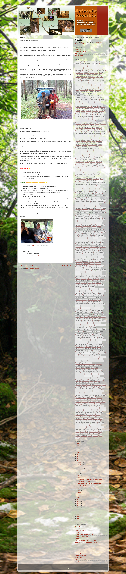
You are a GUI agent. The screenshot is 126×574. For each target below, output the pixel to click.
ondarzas (100, 337)
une (84, 416)
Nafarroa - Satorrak (79, 557)
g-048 (77, 191)
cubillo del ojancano (81, 148)
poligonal (98, 354)
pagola (84, 346)
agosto (80, 471)
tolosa (95, 395)
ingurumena (79, 227)
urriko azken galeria (94, 420)
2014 (78, 503)
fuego (97, 189)
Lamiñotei (89, 280)
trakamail (78, 401)
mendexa (100, 310)
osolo (86, 342)
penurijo (78, 352)
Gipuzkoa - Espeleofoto (80, 546)
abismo (88, 63)
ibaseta (101, 221)
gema (91, 204)
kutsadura (96, 276)
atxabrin (96, 108)
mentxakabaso (89, 314)
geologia (95, 204)
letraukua (95, 291)
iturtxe (99, 240)
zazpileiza (82, 431)
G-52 (105, 191)
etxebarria (92, 176)
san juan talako (80, 374)
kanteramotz (87, 255)
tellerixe (99, 393)
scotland (95, 380)
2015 (78, 501)
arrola (77, 99)
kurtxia (99, 274)
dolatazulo (86, 155)
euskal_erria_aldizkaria (82, 182)
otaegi (90, 342)
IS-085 (103, 231)
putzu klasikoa (94, 359)
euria (101, 178)
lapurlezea (84, 282)
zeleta (100, 431)
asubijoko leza (94, 104)
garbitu (84, 199)
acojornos (98, 65)
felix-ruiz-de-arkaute (81, 187)
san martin (88, 374)
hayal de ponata (94, 214)
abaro (99, 61)
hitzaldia (78, 218)
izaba (77, 244)
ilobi (93, 225)
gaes (94, 193)
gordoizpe (78, 212)
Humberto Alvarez (94, 218)
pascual (94, 348)
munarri (85, 323)
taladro (101, 391)
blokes (98, 133)
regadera (99, 365)
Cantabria (99, 142)
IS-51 (93, 235)
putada (87, 359)
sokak (104, 384)
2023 (78, 450)
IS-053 (96, 231)
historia (94, 216)
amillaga (78, 78)
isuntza (95, 238)
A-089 (82, 61)
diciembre (80, 462)
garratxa (103, 199)
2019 (78, 458)
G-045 (101, 189)
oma (91, 333)
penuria (102, 350)
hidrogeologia (80, 216)
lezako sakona (88, 293)
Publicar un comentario (27, 259)
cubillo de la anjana (93, 146)
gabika (82, 193)
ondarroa (94, 337)
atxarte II (88, 110)
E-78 (80, 157)
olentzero (78, 333)
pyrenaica (78, 361)
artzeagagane (84, 102)
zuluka (77, 437)
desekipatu (78, 153)
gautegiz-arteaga (85, 201)
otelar (95, 342)
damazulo (84, 150)
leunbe (100, 291)
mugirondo (79, 323)
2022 (78, 452)
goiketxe (103, 208)
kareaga (84, 259)
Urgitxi (95, 418)
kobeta (77, 272)
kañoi (97, 255)
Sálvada (78, 371)
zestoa (77, 433)
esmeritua (101, 167)
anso (102, 80)
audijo (90, 114)
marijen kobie (98, 306)
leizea (82, 286)
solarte (83, 386)
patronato (96, 350)
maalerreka (96, 297)
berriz (83, 131)
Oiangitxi (93, 329)
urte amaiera (86, 422)
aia (90, 70)
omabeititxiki (96, 333)
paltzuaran (88, 348)
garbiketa (78, 199)
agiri (80, 70)
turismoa (78, 403)
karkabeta (90, 259)
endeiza (87, 161)
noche (94, 327)
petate (96, 352)
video (77, 429)
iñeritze (94, 227)
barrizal (92, 121)
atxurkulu (100, 112)
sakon (94, 369)
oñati (77, 339)
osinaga (103, 339)
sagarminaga (79, 369)
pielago (81, 354)
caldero (83, 142)
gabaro (78, 193)
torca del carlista (81, 399)
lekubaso (101, 289)
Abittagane (79, 65)
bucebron (98, 136)
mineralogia (102, 316)
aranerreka (94, 87)
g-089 (87, 191)
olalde (97, 331)
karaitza (83, 257)
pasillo (99, 348)
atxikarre (101, 110)
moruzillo (89, 320)
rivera (88, 367)
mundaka (90, 323)
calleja (89, 142)
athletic (100, 106)
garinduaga (90, 199)
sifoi (91, 382)
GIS (85, 208)
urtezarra (94, 422)
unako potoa (79, 416)
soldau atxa (90, 386)
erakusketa (99, 161)
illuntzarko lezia (86, 225)
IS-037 (92, 231)
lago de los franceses (82, 278)
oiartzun (99, 329)
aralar (98, 85)
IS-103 (80, 233)
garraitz (97, 199)
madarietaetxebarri (81, 299)
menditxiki (94, 312)
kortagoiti (98, 272)
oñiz (80, 339)
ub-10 (77, 412)
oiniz (77, 331)
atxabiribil (90, 108)
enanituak (91, 159)
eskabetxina (82, 167)
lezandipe (95, 293)
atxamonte (103, 108)
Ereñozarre (79, 165)
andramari (85, 80)
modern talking (97, 318)
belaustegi (92, 129)
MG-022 (77, 316)
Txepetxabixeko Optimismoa (84, 481)
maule (102, 308)
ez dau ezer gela (80, 184)
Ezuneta (93, 184)
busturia (94, 140)
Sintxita (89, 384)
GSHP (89, 212)
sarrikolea (94, 378)
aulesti (95, 114)
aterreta (94, 106)
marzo (79, 490)
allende (92, 74)
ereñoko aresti (92, 163)
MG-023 (81, 316)
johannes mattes (94, 246)
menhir (100, 312)
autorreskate (79, 116)
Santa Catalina (79, 376)
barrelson (87, 121)
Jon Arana (103, 246)
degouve (100, 150)
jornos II (89, 248)
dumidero (97, 155)
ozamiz (100, 344)
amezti (101, 76)
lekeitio (92, 286)
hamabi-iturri (79, 214)
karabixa (78, 257)
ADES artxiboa (79, 68)
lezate (77, 295)
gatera (77, 201)
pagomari (89, 346)
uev (101, 412)
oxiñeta (95, 344)
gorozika (84, 212)
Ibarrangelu (81, 221)
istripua (90, 238)
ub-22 (84, 412)
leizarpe (78, 286)
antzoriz (91, 82)
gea (87, 204)
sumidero (92, 388)
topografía (86, 397)
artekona (102, 99)
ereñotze (100, 163)
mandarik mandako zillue (82, 303)
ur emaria (89, 416)
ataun (101, 104)
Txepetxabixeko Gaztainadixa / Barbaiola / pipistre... (90, 479)
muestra (95, 320)
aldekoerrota (79, 74)
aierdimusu (95, 70)
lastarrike (85, 284)
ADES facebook (79, 55)
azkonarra (85, 119)
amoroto (83, 78)
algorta (86, 74)
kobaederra (100, 265)
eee (91, 157)
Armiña (98, 95)
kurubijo (89, 276)
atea (89, 106)
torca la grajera (91, 399)
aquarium (78, 85)
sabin (96, 367)
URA (94, 416)
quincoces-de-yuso (93, 361)
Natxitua (86, 327)
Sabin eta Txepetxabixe (83, 485)
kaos (101, 255)
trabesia (99, 399)
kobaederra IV (96, 267)
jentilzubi (86, 246)
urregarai (78, 420)
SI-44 (77, 382)
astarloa (91, 102)
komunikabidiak (90, 272)
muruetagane (85, 325)
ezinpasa (88, 184)
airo (104, 70)
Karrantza (86, 261)
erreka (95, 165)
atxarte (83, 110)
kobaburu (93, 265)
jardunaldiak (96, 244)
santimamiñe (86, 378)
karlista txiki (97, 259)
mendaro (87, 310)
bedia (93, 127)
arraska (99, 97)
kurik (95, 274)
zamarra (88, 429)
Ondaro (78, 337)
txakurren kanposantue (82, 405)
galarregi (99, 193)
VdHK (88, 427)
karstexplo (77, 549)
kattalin (78, 265)
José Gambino (97, 248)
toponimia (92, 397)
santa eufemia (88, 376)
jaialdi (90, 244)
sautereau (85, 380)
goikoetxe (85, 210)
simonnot (78, 384)
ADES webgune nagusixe (81, 51)
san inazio (92, 371)
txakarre (97, 403)
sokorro (78, 386)
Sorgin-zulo (85, 388)
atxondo (78, 112)
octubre (80, 466)
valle (84, 427)
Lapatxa (78, 282)
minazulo (95, 316)
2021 (78, 454)
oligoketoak (85, 333)
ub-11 (80, 412)
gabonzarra (88, 193)
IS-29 (102, 233)
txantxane (93, 405)
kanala (85, 252)
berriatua (78, 131)
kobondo (82, 272)
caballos (100, 140)
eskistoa (95, 167)
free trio (92, 189)
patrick (90, 350)
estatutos (96, 174)
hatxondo (86, 214)
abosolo (85, 65)
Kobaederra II (79, 267)
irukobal (82, 231)
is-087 (77, 233)
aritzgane (91, 91)
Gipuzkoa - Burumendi (80, 544)
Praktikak (96, 356)
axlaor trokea (97, 116)
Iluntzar (98, 225)
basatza (88, 123)
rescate (83, 367)
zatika (77, 431)
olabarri (91, 331)
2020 (78, 456)
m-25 (91, 297)
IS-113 (84, 233)
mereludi (96, 314)
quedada (84, 361)
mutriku (92, 325)
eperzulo (92, 161)
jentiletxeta (79, 246)
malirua (85, 301)
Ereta (84, 165)
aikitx (100, 70)
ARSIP (91, 99)
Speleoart (77, 53)
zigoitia (82, 433)
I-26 (76, 221)
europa (78, 180)
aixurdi (86, 72)
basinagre (101, 123)
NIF (90, 327)
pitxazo (92, 354)
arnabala (84, 97)
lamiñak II (83, 280)
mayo (79, 477)
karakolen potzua (92, 257)
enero (79, 494)
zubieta (90, 435)
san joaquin (99, 371)
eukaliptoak (96, 178)
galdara (84, 195)
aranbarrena (86, 87)
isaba (96, 235)
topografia (79, 397)
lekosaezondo (94, 289)
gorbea (103, 210)
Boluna (103, 133)
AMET (97, 76)
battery (81, 127)
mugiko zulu (102, 320)
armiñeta (78, 97)
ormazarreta (86, 339)
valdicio (98, 424)
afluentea (94, 68)
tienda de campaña (87, 395)
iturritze (78, 240)
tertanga (78, 395)
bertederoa (89, 131)
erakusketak (79, 163)
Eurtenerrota (92, 180)
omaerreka (79, 335)
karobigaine (79, 261)
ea (82, 157)
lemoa (77, 291)
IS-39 (77, 235)
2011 (78, 509)
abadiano (94, 61)
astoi (84, 104)
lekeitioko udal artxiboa (82, 289)
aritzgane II (98, 91)
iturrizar (84, 240)
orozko (93, 339)
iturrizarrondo (92, 240)
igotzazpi (92, 223)
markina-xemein (85, 308)
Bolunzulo (78, 136)
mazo (77, 310)
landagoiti (96, 280)
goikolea (97, 210)
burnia (88, 138)
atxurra (78, 114)
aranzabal (78, 89)
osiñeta (81, 342)
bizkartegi (92, 133)
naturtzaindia (79, 327)
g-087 (84, 191)
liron (101, 295)
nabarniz (103, 325)
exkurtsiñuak (93, 182)
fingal (94, 187)
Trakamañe (92, 401)
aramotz (103, 85)
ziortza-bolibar (93, 433)
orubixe (98, 339)
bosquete (91, 136)
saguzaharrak (88, 369)
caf (104, 140)
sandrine (101, 374)
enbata (96, 159)
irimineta (100, 229)
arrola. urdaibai (85, 99)
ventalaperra (94, 427)
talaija (77, 393)
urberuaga (79, 418)
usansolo (93, 424)
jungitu (85, 250)
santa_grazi (96, 376)
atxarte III (95, 110)
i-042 (101, 218)
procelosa (103, 356)
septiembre (81, 468)
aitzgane (78, 72)
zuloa (100, 435)
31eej (79, 61)
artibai (77, 102)
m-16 (88, 297)
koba (88, 265)
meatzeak (81, 310)
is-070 (100, 231)
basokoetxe (85, 125)
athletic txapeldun (81, 108)
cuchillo (90, 148)
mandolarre (84, 306)
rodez (92, 367)
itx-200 (86, 242)
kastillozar (79, 263)
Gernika (98, 206)
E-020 (102, 155)
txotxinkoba (87, 410)
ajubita (91, 72)
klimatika (83, 265)
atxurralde (84, 114)
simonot (84, 384)
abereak (83, 63)
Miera (90, 316)
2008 (78, 516)
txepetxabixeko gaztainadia (91, 408)
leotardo (82, 291)
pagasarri (78, 346)
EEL (93, 157)
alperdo (78, 76)
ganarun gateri (100, 195)
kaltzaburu (79, 252)
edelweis (86, 157)
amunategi (90, 78)
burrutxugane (95, 138)
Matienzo (97, 308)
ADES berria (87, 68)
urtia (77, 424)
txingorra (103, 408)
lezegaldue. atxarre (89, 295)
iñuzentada (89, 229)
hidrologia (88, 216)
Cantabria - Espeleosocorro (81, 536)
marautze (91, 306)
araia (93, 85)
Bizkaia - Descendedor (80, 530)
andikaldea (100, 78)
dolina (92, 155)
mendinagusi (79, 312)
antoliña (78, 82)
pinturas (86, 354)
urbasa (98, 416)
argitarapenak (84, 91)
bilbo (77, 133)
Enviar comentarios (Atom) (32, 268)
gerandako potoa (90, 206)
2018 (78, 460)
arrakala (93, 97)
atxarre (78, 110)
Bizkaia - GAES (79, 532)
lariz (89, 282)
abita (92, 63)
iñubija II (78, 229)
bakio (90, 119)
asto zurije (79, 104)
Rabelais (101, 361)
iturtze (78, 242)
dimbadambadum (100, 153)
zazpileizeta (89, 431)
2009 (78, 514)
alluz (96, 74)
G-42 (98, 191)
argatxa (101, 89)
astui (88, 104)
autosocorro (88, 116)
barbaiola (101, 119)
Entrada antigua (66, 265)
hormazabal (84, 218)
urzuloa (87, 424)
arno (89, 97)
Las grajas (78, 284)
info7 (102, 225)
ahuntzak (85, 70)
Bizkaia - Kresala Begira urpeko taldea (84, 534)
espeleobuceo (85, 170)
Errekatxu (101, 165)
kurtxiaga (78, 276)
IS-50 (90, 235)
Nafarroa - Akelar (79, 551)
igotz (87, 223)
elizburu (84, 159)
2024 (78, 448)
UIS (96, 414)
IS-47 (80, 235)
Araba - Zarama (79, 526)
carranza (84, 144)
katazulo (91, 263)
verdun (101, 427)
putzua (101, 359)
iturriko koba (102, 238)
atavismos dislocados (82, 106)
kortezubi (78, 274)
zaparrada (94, 429)
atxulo (95, 112)
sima (99, 382)
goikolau (91, 210)
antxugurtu (84, 82)
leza (104, 291)
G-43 (101, 191)
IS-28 (98, 233)
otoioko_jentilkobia (81, 344)
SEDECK (101, 380)
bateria (97, 125)
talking (82, 393)
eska (77, 167)
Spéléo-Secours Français (81, 559)
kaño (93, 255)
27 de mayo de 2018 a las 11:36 (31, 255)
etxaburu (85, 176)
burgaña (78, 138)
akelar (96, 72)
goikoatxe (78, 210)
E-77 (77, 157)
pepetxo (91, 352)
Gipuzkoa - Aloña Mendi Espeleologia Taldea (86, 542)
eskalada (89, 167)
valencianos (79, 427)
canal (93, 142)
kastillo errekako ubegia (97, 261)
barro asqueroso (80, 123)
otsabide (90, 344)
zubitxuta (95, 435)
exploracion (101, 182)
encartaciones (80, 161)
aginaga (100, 68)
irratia (77, 231)
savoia (90, 380)
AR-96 (83, 85)
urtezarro (101, 422)
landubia (102, 280)
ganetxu (83, 197)
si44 (80, 382)
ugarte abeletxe (90, 414)
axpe (103, 116)
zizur (100, 433)
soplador (102, 386)
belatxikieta (84, 129)
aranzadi (84, 89)
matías (92, 308)
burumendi (103, 138)
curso (100, 148)
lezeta (97, 295)
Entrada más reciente (27, 265)
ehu (100, 157)
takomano (96, 391)
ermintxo (89, 165)
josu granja (79, 250)
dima (93, 153)
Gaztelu (93, 201)
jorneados (79, 248)
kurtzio (84, 276)
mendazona (94, 310)
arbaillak (90, 89)
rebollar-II (89, 363)
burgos (83, 138)
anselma (97, 80)
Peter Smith (102, 352)
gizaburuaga (90, 208)
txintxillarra (79, 410)
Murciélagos (97, 323)
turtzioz (84, 403)
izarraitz (81, 244)
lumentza (83, 297)
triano (103, 401)
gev (82, 208)
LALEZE (99, 278)
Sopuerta (78, 388)
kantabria (90, 252)
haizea (103, 212)
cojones (78, 146)
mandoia (78, 306)
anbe (95, 78)
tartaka (87, 393)
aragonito (88, 85)
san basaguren (85, 371)
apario (96, 82)
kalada (101, 250)
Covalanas (84, 146)
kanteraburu (79, 255)
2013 (78, 505)
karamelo (78, 259)
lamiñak (78, 280)
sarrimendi (101, 378)
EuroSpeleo (83, 180)
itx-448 (90, 242)
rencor (78, 367)
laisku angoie (93, 278)
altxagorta (84, 76)
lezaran (101, 293)
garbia (98, 197)
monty (84, 320)
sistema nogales (96, 384)
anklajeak (91, 80)
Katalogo (85, 263)
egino (96, 157)
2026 (78, 443)
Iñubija (99, 227)
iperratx (95, 229)
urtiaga (81, 424)
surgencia (98, 388)
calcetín (78, 142)
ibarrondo (95, 221)
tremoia (98, 401)
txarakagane (100, 405)
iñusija (83, 229)
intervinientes (87, 227)
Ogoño (88, 329)
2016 (78, 499)
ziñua (86, 433)
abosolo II (91, 65)
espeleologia (79, 172)
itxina (98, 242)
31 (76, 61)
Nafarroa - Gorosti (79, 553)
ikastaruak (99, 223)
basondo (92, 125)
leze (81, 295)
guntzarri (95, 212)
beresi (97, 129)
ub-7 (98, 412)
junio (79, 475)
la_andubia (103, 276)
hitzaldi (99, 216)
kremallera (85, 274)
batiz (77, 127)
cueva (95, 148)
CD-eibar (100, 144)
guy (100, 212)
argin (77, 91)
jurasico (90, 250)
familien (99, 184)
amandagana (91, 76)
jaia (86, 244)
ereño (85, 163)
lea (96, 284)
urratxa (100, 418)
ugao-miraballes (80, 414)
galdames (78, 195)
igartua (82, 223)
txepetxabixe (79, 408)
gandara (78, 197)
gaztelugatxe (100, 201)
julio (79, 473)
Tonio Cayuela (101, 395)
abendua (78, 63)
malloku (90, 301)
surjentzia (78, 391)
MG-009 (102, 314)
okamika (86, 331)
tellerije (93, 393)
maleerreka (79, 301)
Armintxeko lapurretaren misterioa (85, 95)
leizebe (87, 286)
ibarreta (88, 221)
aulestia (100, 114)
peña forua (84, 352)
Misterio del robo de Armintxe (84, 318)
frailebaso (86, 189)
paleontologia (80, 348)
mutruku (97, 325)
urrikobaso (79, 422)
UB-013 (99, 410)
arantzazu (102, 87)
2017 (78, 497)
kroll (91, 274)
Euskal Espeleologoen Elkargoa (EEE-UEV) (85, 540)
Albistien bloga (78, 49)
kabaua (96, 250)
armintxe (90, 93)
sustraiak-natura (87, 391)
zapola (100, 429)
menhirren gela (80, 314)
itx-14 (82, 242)
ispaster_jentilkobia (81, 238)
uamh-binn (94, 410)
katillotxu (98, 263)
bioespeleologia (83, 133)
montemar (78, 320)
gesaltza (78, 208)
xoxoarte (82, 429)
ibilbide (77, 223)
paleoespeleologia (98, 346)
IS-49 (86, 235)
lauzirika (91, 284)
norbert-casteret (81, 329)
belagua (78, 129)
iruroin (88, 231)
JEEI (102, 244)
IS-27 (95, 233)
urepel (90, 418)
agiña (77, 70)
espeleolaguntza (94, 170)
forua (98, 187)
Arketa (85, 93)
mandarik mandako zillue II (97, 303)
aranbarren (79, 87)
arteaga (96, 99)
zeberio (96, 431)
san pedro (95, 374)
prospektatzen (80, 359)
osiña (77, 342)
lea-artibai (101, 284)
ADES (82, 42)
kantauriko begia (98, 252)
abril (79, 488)
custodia (78, 150)
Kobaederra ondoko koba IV (83, 269)
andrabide (78, 80)
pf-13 (77, 354)
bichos (103, 131)
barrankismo (79, 121)
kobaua (98, 269)
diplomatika (79, 155)
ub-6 (95, 412)
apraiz (101, 82)
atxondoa (83, 112)
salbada (99, 369)
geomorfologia (80, 206)
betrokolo (97, 131)
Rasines (83, 363)
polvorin (78, 356)
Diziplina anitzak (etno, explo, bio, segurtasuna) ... (90, 483)
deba (95, 150)
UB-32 (88, 412)
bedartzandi (87, 127)
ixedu (102, 242)
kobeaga (103, 269)
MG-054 (86, 316)
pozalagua (89, 356)
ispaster (101, 235)
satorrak (78, 380)
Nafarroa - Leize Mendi (80, 555)
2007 (78, 518)
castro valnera (92, 144)
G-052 (80, 191)
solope (96, 386)
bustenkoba (79, 140)
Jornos (84, 248)
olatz (101, 331)
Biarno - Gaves (78, 528)
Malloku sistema (98, 301)
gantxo (89, 197)
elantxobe (78, 159)
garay (93, 197)
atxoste (89, 112)
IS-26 (92, 233)
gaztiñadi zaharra (81, 204)
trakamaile (85, 401)
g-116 (95, 191)
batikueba (103, 125)
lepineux (88, 291)
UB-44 (91, 412)
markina (78, 308)
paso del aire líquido (81, 350)
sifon (95, 382)
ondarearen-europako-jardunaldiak (93, 335)
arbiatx (96, 89)
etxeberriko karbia (81, 178)
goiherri (97, 208)
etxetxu (89, 178)
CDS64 (77, 538)
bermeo (102, 129)
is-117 (88, 233)
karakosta (101, 257)
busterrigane (87, 140)
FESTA (89, 187)
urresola (85, 420)
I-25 (104, 218)
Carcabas (78, 144)
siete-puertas (85, 382)
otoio (99, 342)
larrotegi (98, 282)
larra (93, 282)
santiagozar (79, 378)
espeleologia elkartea (90, 172)
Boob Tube (85, 136)
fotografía (79, 189)
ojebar (81, 331)
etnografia (79, 176)
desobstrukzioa (86, 153)
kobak (93, 269)
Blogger (68, 568)
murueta (78, 325)
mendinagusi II (87, 312)
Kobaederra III (88, 267)
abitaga (97, 63)
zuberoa (78, 435)
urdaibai (85, 418)
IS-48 (83, 235)
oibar (104, 329)
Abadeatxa (88, 61)
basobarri (78, 125)
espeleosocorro (80, 174)
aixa (82, 72)
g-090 (91, 191)
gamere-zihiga (91, 195)
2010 (78, 512)
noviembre (80, 464)
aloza (100, 74)
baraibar (95, 119)
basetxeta (94, 123)
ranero (78, 363)
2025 (78, 445)
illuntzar (78, 225)
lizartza (78, 297)
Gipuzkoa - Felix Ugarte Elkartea (83, 548)
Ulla (99, 414)
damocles (90, 150)
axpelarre (78, 119)
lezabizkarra (79, 293)
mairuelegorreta (92, 299)
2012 (78, 507)
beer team (99, 127)
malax (99, 299)
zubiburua (84, 435)
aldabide (101, 72)
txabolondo (90, 403)
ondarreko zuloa (85, 337)
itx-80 (94, 242)
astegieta (97, 102)
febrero (80, 492)
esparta (78, 170)
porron (83, 356)
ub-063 (104, 410)
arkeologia (79, 93)
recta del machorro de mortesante (85, 365)
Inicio (47, 265)
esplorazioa (89, 174)
